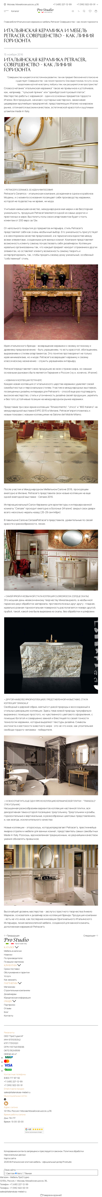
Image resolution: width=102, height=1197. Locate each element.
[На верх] (6, 1166)
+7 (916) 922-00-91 (13, 1085)
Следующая (90, 935)
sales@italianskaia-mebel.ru (17, 1092)
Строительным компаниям (17, 990)
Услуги (7, 976)
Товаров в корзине (51, 1195)
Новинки (8, 954)
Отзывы (7, 1008)
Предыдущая (11, 935)
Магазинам (9, 986)
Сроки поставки (12, 968)
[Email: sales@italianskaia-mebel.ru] (73, 11)
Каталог (11, 11)
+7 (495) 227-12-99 (13, 1081)
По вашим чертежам (14, 961)
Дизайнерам (10, 994)
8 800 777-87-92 (12, 1077)
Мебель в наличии (13, 950)
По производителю (13, 958)
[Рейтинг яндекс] (14, 1130)
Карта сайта (10, 1158)
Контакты (8, 1015)
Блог (6, 1012)
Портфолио (9, 1004)
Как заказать (10, 979)
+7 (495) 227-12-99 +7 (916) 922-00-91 (75, 4)
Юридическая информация (17, 997)
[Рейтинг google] (34, 1133)
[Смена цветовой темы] (78, 11)
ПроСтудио (23, 1177)
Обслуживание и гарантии (17, 972)
